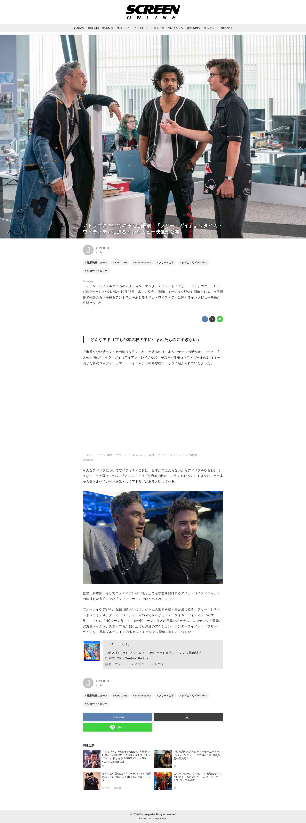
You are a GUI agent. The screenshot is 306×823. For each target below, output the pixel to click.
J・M (99, 251)
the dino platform (157, 818)
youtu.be (88, 459)
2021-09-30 (103, 248)
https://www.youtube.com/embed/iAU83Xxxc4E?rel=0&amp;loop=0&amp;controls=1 (153, 411)
